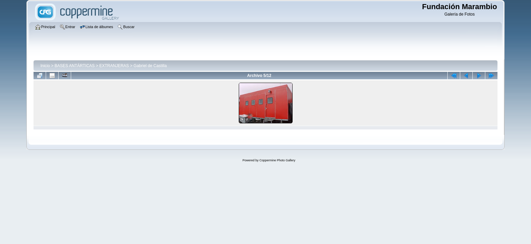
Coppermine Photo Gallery (277, 160)
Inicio (45, 65)
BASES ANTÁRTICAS (74, 65)
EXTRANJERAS (114, 65)
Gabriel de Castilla (150, 65)
